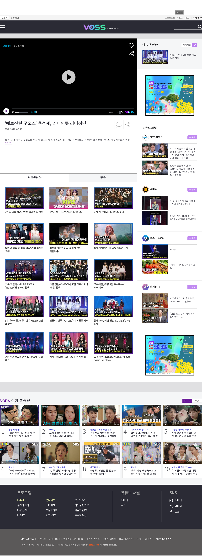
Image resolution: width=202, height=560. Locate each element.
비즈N (187, 17)
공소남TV (79, 500)
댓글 (103, 178)
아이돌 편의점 (82, 505)
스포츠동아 (170, 17)
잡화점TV (51, 515)
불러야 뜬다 (23, 505)
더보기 (8, 143)
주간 (197, 400)
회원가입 (15, 17)
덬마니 (124, 500)
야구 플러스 (23, 510)
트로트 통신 (80, 515)
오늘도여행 (51, 510)
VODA (180, 17)
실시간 (187, 400)
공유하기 (127, 124)
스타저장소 (51, 505)
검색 (200, 27)
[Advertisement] (63, 157)
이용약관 (149, 538)
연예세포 (50, 500)
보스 (123, 505)
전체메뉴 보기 (2, 27)
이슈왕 (20, 500)
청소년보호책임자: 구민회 (130, 538)
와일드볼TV (81, 510)
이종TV (21, 515)
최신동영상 (34, 178)
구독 (192, 137)
